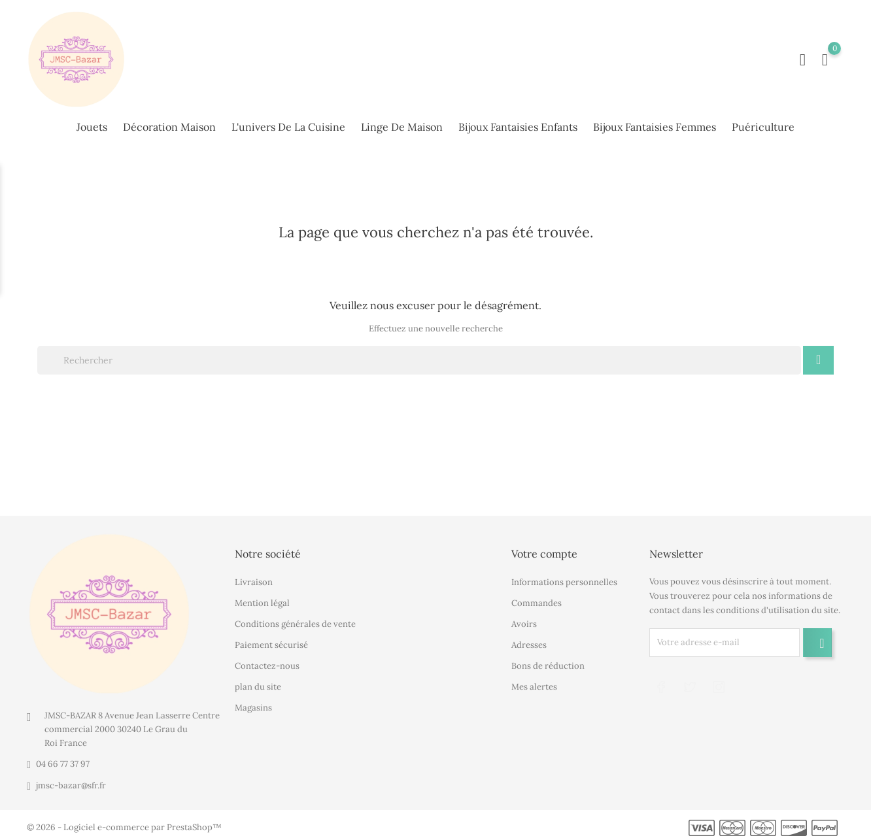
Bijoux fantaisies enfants (517, 125)
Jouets (92, 125)
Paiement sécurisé (271, 641)
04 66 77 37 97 (63, 760)
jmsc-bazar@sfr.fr (71, 782)
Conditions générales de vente (295, 620)
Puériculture (763, 125)
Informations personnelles (564, 578)
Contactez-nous (267, 661)
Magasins (253, 703)
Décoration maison (169, 125)
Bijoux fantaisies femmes (654, 125)
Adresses (529, 641)
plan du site (258, 682)
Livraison (254, 578)
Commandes (536, 599)
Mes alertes (534, 682)
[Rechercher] (419, 356)
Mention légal (262, 599)
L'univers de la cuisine (288, 125)
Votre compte (544, 550)
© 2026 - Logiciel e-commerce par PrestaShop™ (124, 824)
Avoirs (524, 620)
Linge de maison (402, 125)
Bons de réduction (548, 661)
